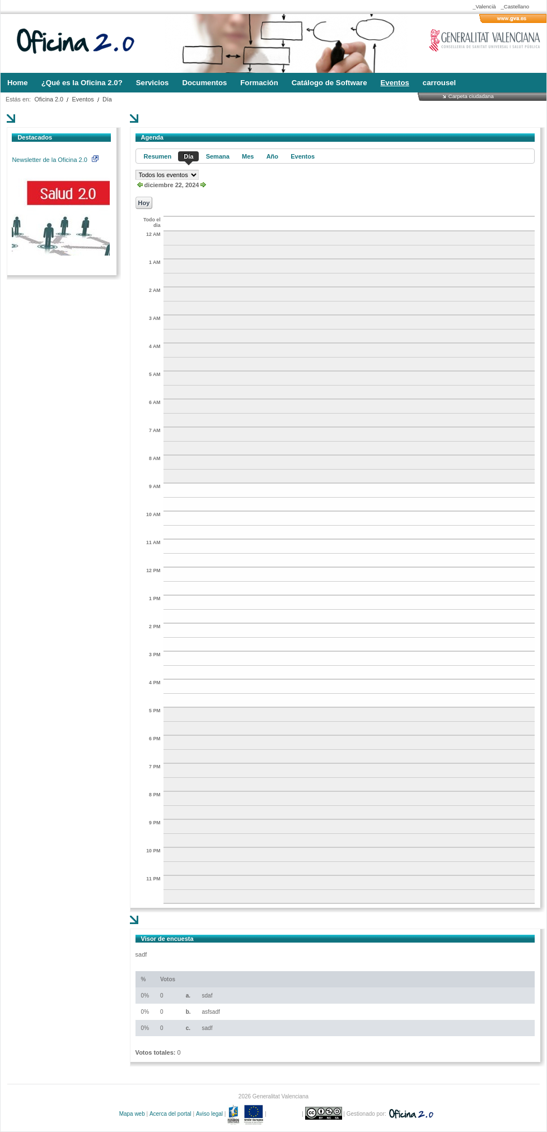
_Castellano (515, 6)
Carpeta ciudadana (471, 96)
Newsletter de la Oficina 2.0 (55, 159)
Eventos (83, 99)
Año (272, 156)
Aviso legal (209, 1114)
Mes (248, 156)
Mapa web (132, 1114)
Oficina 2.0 (48, 99)
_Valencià (484, 6)
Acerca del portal (170, 1114)
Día (107, 99)
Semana (218, 156)
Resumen (158, 156)
